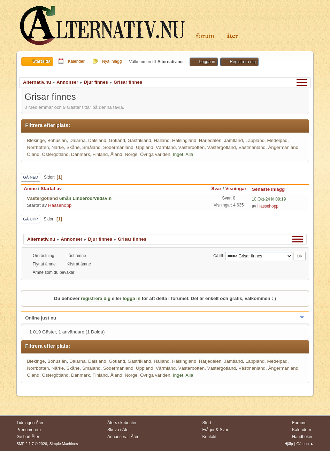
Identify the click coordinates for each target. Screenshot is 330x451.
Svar (216, 188)
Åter (232, 36)
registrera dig (95, 298)
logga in (131, 298)
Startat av (51, 188)
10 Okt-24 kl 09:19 (269, 199)
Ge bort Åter (27, 436)
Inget (178, 154)
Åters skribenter (122, 422)
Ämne (30, 188)
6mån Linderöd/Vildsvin (85, 198)
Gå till (218, 256)
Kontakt (209, 436)
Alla (189, 154)
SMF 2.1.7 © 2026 (31, 444)
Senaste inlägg (271, 189)
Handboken (302, 436)
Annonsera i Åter (122, 436)
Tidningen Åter (30, 422)
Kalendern (301, 429)
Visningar (235, 188)
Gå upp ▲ (305, 444)
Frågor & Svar (215, 429)
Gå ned (30, 177)
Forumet (300, 422)
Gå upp (30, 219)
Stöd (206, 422)
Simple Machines (63, 444)
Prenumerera (28, 429)
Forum (205, 36)
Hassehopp (59, 205)
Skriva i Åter (118, 429)
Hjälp (288, 444)
